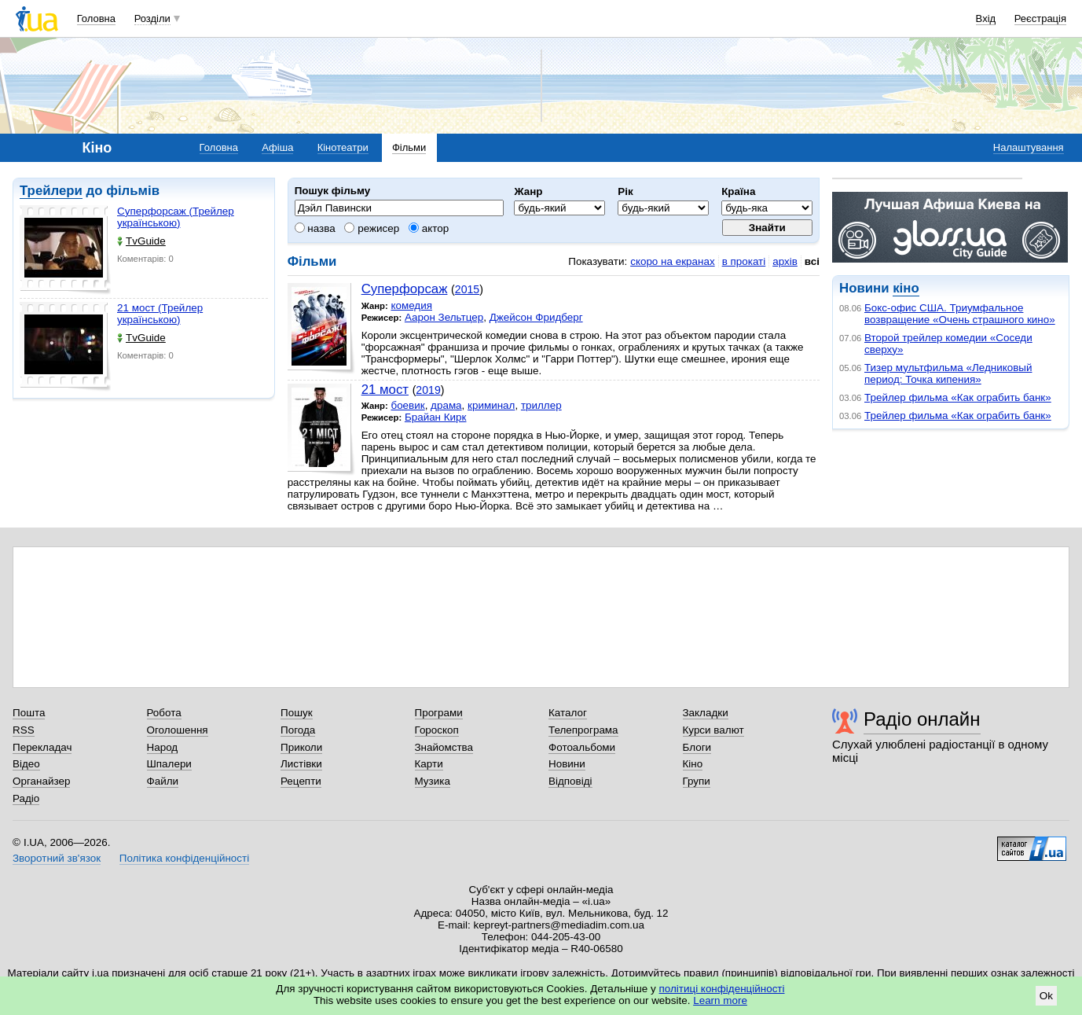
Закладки (705, 713)
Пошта (29, 713)
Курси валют (713, 730)
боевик (407, 405)
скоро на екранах (672, 261)
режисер (371, 228)
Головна (96, 18)
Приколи (301, 747)
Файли (163, 781)
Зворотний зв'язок (57, 858)
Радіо (26, 798)
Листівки (301, 764)
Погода (298, 730)
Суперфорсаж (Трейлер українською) (175, 217)
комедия (411, 305)
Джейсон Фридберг (536, 317)
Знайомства (444, 747)
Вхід (986, 18)
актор (429, 228)
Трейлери (51, 190)
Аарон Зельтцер (444, 317)
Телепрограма (583, 730)
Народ (162, 747)
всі (812, 261)
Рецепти (301, 781)
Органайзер (41, 781)
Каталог (567, 713)
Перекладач (42, 747)
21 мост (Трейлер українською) (160, 313)
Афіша (277, 147)
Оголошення (177, 730)
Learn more (720, 1000)
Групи (696, 781)
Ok (1046, 996)
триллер (541, 405)
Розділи (152, 18)
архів (785, 261)
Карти (429, 764)
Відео (26, 764)
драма (446, 405)
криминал (491, 405)
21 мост (385, 389)
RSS (24, 730)
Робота (164, 713)
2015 (467, 289)
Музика (432, 781)
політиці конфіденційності (722, 989)
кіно (906, 288)
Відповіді (570, 781)
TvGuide (141, 241)
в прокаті (744, 261)
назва (315, 228)
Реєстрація (1040, 18)
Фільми (409, 147)
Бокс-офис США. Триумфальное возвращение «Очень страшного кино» (959, 313)
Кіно (693, 764)
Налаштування (1028, 147)
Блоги (697, 747)
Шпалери (169, 764)
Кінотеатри (343, 147)
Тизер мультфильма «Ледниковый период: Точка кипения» (948, 373)
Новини (566, 764)
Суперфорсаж (404, 288)
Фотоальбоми (581, 747)
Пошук (297, 713)
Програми (439, 713)
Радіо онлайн (922, 719)
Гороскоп (437, 730)
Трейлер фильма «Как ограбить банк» (957, 397)
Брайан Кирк (436, 417)
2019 (428, 390)
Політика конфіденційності (184, 858)
